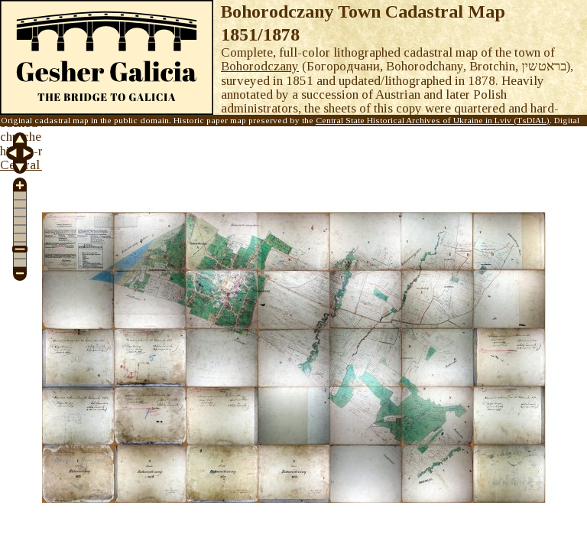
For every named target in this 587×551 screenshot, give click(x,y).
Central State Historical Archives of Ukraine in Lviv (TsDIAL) (433, 120)
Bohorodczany (260, 66)
